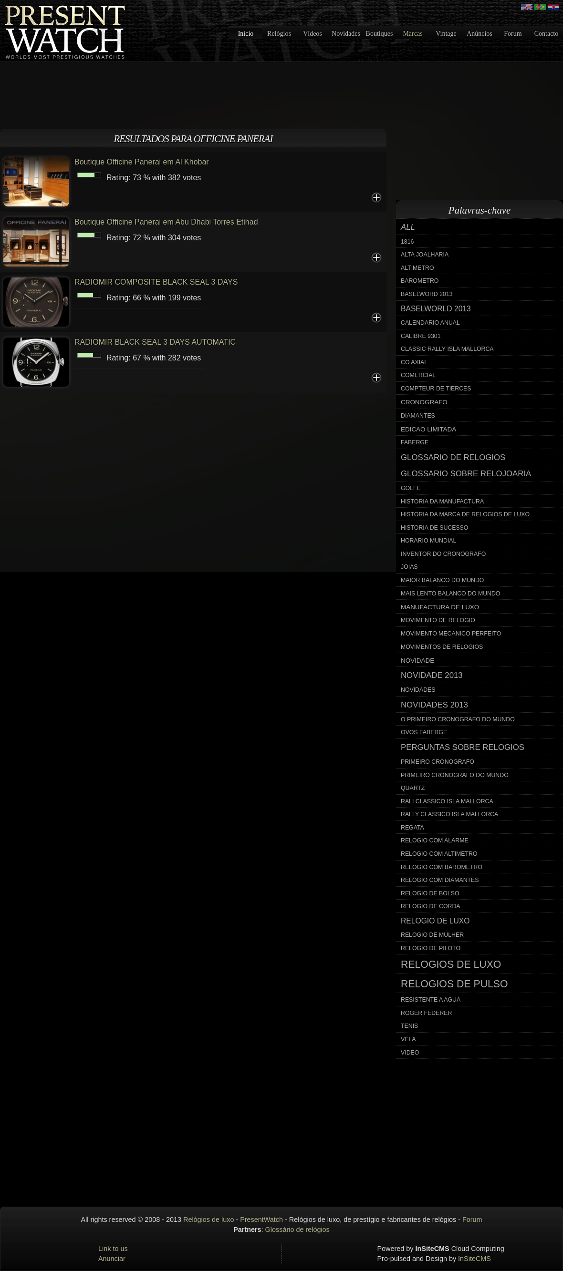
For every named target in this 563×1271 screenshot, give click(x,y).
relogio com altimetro (439, 854)
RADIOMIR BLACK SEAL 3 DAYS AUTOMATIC (155, 342)
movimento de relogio (438, 620)
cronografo (424, 402)
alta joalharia (424, 254)
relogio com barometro (441, 867)
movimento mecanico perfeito (451, 633)
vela (408, 1039)
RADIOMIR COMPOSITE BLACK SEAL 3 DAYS (156, 282)
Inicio (246, 33)
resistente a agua (430, 999)
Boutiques (379, 33)
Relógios (279, 33)
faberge (414, 442)
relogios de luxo (451, 964)
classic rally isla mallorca (447, 349)
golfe (411, 488)
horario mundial (428, 540)
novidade (417, 660)
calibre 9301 (421, 336)
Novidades (346, 33)
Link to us (113, 1248)
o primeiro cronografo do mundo (458, 719)
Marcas (412, 33)
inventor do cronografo (443, 554)
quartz (413, 788)
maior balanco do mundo (442, 580)
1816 (407, 241)
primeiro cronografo (437, 761)
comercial (418, 375)
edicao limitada (428, 429)
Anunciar (111, 1258)
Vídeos (312, 33)
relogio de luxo (435, 921)
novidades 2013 (434, 704)
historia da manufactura (442, 501)
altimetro (417, 268)
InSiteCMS (474, 1258)
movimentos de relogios (442, 647)
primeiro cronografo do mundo (455, 775)
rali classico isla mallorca (447, 801)
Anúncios (479, 33)
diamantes (418, 415)
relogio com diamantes (440, 880)
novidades (418, 690)
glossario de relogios (453, 457)
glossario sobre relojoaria (466, 473)
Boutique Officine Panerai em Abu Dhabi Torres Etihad (166, 222)
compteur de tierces (436, 388)
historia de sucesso (434, 527)
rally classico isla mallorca (449, 814)
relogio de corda (430, 906)
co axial (414, 362)
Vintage (446, 33)
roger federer (426, 1013)
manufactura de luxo (440, 607)
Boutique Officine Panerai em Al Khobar (141, 162)
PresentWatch (261, 1219)
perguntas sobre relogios (462, 747)
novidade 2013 (432, 675)
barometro (419, 280)
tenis (409, 1026)
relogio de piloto (430, 948)
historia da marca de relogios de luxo (465, 514)
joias (409, 567)
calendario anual (430, 322)
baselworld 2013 (436, 309)
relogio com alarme (435, 840)
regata (412, 827)
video (410, 1052)
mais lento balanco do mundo (450, 593)
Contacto (546, 33)
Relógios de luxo (208, 1219)
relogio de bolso (430, 893)
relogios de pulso (454, 984)
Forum (512, 33)
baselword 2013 (427, 294)
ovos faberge (424, 732)
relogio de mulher (432, 935)
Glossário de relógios (297, 1229)
